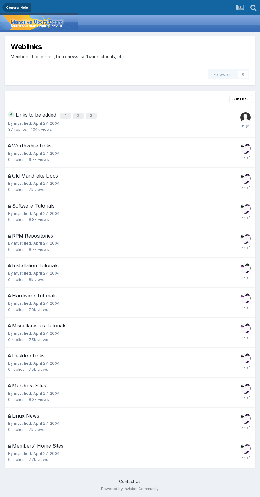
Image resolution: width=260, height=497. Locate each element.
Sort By (240, 99)
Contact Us (130, 480)
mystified (22, 122)
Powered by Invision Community (130, 488)
